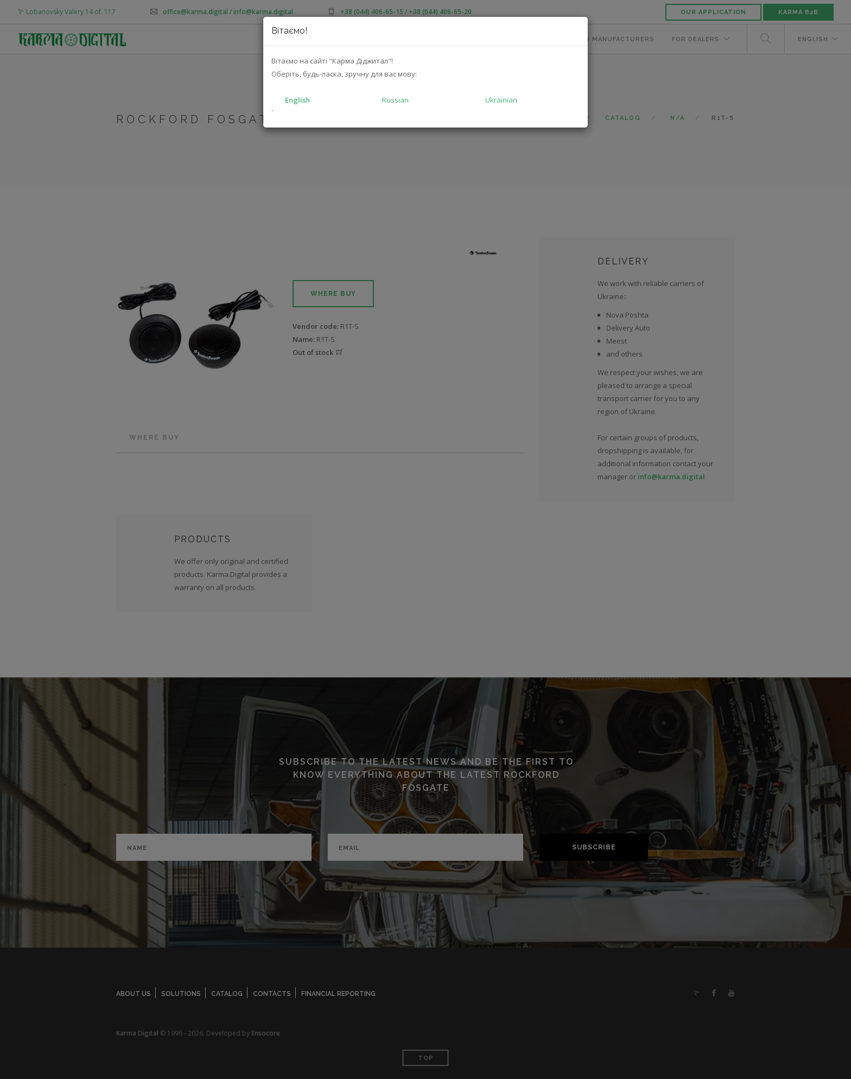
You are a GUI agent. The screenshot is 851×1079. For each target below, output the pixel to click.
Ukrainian (501, 100)
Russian (395, 100)
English (297, 100)
